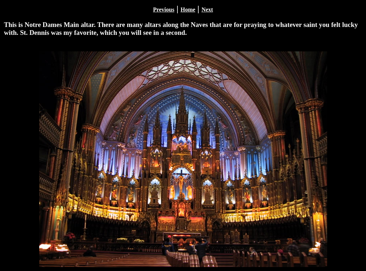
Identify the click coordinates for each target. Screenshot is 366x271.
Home (188, 9)
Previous (163, 9)
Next (207, 9)
